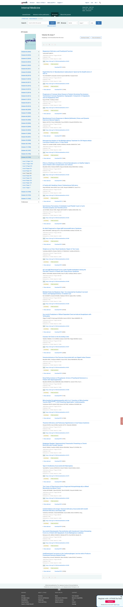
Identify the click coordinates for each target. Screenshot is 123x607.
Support (60, 2)
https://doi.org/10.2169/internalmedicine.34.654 (57, 326)
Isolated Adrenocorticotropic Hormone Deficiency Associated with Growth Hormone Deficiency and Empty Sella (65, 509)
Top (59, 589)
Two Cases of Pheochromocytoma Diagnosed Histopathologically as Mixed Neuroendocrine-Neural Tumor (66, 487)
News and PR (51, 2)
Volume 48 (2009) (26, 109)
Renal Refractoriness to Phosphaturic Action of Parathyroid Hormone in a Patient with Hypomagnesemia (65, 379)
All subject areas (25, 598)
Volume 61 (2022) (26, 65)
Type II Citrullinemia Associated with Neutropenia (58, 466)
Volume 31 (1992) (26, 198)
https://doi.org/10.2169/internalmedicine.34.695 (57, 565)
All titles (23, 596)
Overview (40, 596)
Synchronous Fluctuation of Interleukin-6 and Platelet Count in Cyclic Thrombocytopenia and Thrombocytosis (64, 207)
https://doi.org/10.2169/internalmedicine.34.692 (57, 543)
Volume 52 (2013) (26, 96)
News (56, 596)
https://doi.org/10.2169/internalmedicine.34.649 (57, 303)
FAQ (73, 600)
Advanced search (51, 26)
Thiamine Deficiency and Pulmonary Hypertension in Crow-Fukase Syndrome (66, 423)
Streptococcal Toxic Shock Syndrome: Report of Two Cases (61, 249)
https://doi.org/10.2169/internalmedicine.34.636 (57, 217)
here (118, 604)
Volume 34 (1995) (26, 157)
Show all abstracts (96, 37)
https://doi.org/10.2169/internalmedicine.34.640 (57, 238)
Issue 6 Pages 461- (27, 175)
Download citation (85, 37)
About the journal (65, 14)
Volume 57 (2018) (26, 79)
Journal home (26, 14)
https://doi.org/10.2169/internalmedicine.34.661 (57, 367)
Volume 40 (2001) (26, 137)
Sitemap (74, 604)
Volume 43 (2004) (26, 126)
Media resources (59, 602)
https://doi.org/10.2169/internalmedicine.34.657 (57, 346)
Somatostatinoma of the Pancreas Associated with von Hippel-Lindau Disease (66, 357)
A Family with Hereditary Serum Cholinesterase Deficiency (60, 185)
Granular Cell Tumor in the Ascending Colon (56, 337)
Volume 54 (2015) (26, 89)
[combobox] (73, 23)
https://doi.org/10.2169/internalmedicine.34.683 (57, 498)
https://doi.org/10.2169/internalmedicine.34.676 (57, 455)
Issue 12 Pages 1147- (28, 161)
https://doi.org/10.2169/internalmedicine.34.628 (57, 174)
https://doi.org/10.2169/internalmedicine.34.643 (57, 259)
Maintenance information (61, 598)
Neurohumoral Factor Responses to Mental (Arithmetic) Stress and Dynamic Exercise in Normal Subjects (66, 119)
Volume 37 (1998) (26, 147)
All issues (55, 14)
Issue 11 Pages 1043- (28, 163)
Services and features (43, 598)
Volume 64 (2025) (26, 55)
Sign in (87, 2)
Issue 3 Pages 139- (27, 183)
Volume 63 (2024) (26, 58)
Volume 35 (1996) (26, 154)
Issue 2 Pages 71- (27, 185)
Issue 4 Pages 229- (27, 180)
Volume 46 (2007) (26, 116)
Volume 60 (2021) (26, 68)
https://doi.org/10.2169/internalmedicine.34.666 (57, 389)
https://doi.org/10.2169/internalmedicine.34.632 (57, 195)
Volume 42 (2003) (26, 130)
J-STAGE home (24, 18)
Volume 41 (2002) (26, 133)
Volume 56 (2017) (26, 82)
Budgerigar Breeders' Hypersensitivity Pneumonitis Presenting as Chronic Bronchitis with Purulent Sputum (65, 444)
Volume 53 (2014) (26, 92)
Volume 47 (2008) (26, 113)
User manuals (75, 596)
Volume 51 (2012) (26, 99)
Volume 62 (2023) (26, 62)
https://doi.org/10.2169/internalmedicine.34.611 (57, 107)
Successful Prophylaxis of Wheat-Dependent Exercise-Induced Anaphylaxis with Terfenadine (67, 315)
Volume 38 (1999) (26, 143)
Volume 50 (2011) (26, 103)
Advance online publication (41, 14)
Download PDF (58, 67)
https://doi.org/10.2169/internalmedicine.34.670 (57, 412)
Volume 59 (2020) (26, 72)
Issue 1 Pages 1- (27, 187)
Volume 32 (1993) (26, 195)
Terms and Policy (42, 602)
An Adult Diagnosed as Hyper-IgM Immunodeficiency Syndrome (62, 228)
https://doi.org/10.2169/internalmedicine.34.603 (57, 61)
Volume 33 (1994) (26, 192)
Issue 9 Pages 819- (27, 168)
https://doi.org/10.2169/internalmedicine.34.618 (57, 130)
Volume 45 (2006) (26, 120)
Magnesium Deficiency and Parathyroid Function (58, 51)
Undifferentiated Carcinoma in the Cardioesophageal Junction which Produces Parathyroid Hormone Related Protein (67, 554)
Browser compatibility (77, 598)
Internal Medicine (33, 18)
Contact (74, 602)
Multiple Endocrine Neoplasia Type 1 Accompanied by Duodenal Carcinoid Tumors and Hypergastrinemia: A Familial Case (65, 293)
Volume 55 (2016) (26, 86)
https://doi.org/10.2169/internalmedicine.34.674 (57, 433)
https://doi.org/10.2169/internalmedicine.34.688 (57, 520)
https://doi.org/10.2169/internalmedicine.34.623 (57, 152)
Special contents (59, 600)
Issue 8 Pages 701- (27, 171)
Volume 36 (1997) (26, 150)
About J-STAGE (41, 2)
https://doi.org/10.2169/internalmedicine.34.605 (57, 83)
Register (110, 601)
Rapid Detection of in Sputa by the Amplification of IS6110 (67, 73)
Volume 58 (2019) (26, 75)
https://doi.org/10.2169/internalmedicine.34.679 (57, 476)
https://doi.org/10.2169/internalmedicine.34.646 (57, 281)
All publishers (24, 600)
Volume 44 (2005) (26, 123)
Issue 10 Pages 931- (27, 166)
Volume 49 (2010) (26, 106)
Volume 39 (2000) (26, 140)
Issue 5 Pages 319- (27, 178)
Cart (92, 2)
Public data (41, 600)
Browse (32, 2)
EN (96, 2)
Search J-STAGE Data (27, 604)
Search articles (25, 602)
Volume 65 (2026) (26, 51)
